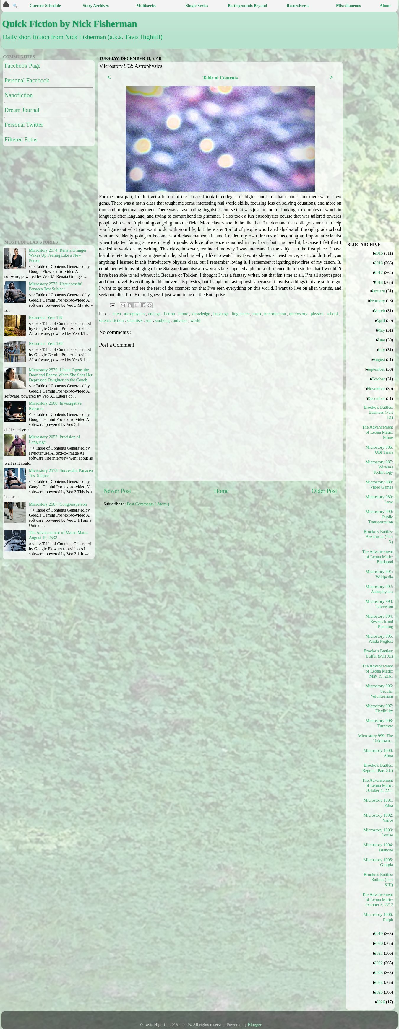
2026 (383, 1001)
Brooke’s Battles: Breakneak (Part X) (378, 536)
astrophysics (135, 313)
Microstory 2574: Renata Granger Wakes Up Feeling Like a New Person (58, 255)
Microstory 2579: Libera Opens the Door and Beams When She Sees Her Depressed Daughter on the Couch (61, 374)
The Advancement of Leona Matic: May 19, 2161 (377, 671)
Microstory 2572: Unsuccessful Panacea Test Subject (55, 286)
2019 (381, 933)
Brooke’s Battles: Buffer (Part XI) (378, 653)
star (149, 320)
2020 (381, 943)
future (183, 313)
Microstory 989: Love (379, 499)
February (379, 300)
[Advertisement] (40, 192)
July (383, 349)
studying (163, 320)
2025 (381, 992)
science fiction (112, 320)
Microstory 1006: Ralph (378, 917)
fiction (170, 313)
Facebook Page (22, 65)
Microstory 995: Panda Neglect (379, 639)
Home (221, 491)
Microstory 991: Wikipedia (379, 574)
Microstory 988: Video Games (379, 484)
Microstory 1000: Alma (378, 753)
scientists (135, 320)
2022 (381, 962)
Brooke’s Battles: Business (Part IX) (378, 412)
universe (180, 320)
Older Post (324, 491)
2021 (381, 953)
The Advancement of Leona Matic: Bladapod (377, 556)
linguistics (241, 313)
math (257, 313)
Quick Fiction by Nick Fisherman (69, 23)
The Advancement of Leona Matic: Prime (377, 432)
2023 (381, 972)
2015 (381, 253)
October (380, 379)
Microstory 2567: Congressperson (58, 504)
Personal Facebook (26, 80)
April (382, 320)
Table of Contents (220, 77)
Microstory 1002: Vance (378, 818)
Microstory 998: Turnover (379, 723)
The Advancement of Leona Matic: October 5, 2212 (377, 899)
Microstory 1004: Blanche (378, 847)
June (383, 340)
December (378, 398)
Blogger (255, 1024)
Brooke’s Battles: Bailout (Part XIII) (378, 879)
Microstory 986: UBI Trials (379, 450)
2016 (381, 262)
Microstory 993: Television (379, 604)
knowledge (201, 313)
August (381, 359)
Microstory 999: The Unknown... (377, 738)
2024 (381, 982)
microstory (299, 313)
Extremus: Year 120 (46, 343)
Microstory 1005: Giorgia (378, 862)
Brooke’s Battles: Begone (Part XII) (377, 768)
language (221, 313)
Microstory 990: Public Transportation (379, 516)
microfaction (275, 313)
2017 (381, 272)
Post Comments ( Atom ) (148, 504)
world (195, 320)
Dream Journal (21, 110)
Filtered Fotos (21, 139)
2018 (381, 282)
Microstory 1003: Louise (378, 832)
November (378, 388)
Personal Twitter (23, 124)
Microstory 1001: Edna (378, 802)
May (383, 330)
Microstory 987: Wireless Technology (379, 467)
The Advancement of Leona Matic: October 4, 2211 (377, 785)
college (155, 313)
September (378, 369)
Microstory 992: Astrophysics (379, 589)
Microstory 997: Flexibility (379, 708)
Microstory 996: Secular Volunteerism (379, 691)
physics (318, 313)
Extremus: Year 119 (45, 317)
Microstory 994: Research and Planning (379, 621)
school (333, 313)
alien (117, 313)
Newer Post (117, 491)
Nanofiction (18, 95)
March (381, 310)
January (380, 291)
